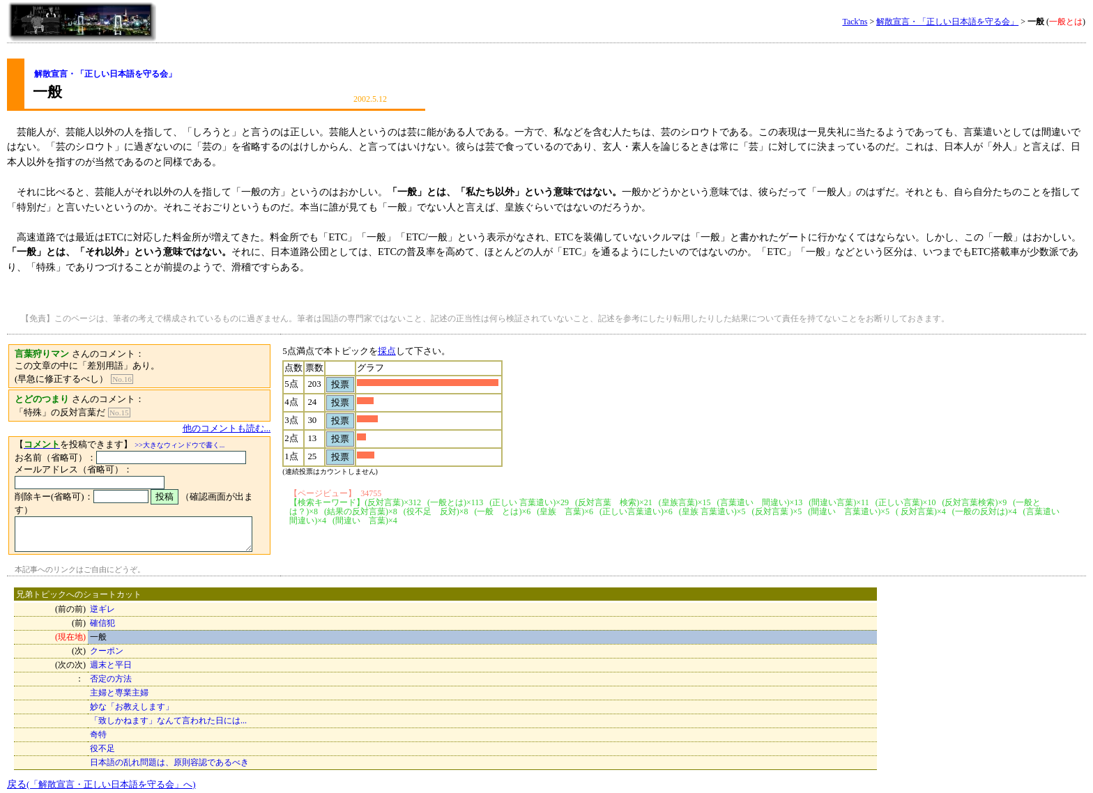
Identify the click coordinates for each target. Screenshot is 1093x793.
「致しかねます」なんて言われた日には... (168, 715)
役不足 (102, 743)
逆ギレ (102, 603)
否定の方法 (111, 673)
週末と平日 (111, 659)
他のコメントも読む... (243, 428)
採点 (404, 351)
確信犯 (102, 617)
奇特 (98, 729)
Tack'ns (854, 21)
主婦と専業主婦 (119, 687)
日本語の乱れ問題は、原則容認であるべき (169, 757)
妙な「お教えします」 (132, 701)
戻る (101, 778)
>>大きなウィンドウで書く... (179, 445)
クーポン (106, 645)
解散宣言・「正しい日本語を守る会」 (947, 21)
